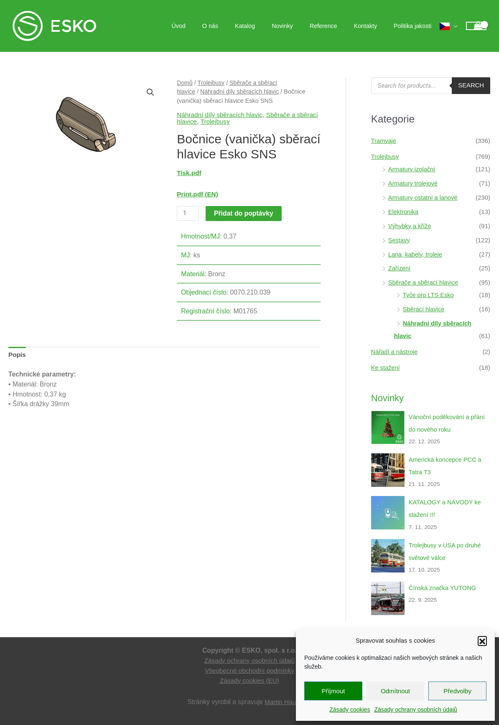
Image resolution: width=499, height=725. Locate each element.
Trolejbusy (212, 82)
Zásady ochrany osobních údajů (415, 709)
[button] (482, 640)
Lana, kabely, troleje (416, 253)
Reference (335, 26)
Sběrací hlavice (424, 308)
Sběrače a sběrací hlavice (424, 281)
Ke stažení (386, 366)
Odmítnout (395, 690)
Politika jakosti (415, 26)
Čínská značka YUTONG (443, 586)
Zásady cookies (349, 709)
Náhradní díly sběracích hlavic (241, 91)
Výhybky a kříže (410, 225)
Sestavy (399, 239)
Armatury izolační (412, 169)
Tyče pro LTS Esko (429, 294)
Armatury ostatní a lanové (424, 197)
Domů (185, 82)
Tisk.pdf (189, 172)
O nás (236, 26)
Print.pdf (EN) (198, 194)
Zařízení (399, 267)
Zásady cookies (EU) (249, 678)
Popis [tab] (17, 355)
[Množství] (188, 213)
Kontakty (372, 26)
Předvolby (457, 690)
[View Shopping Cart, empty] (476, 26)
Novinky (299, 26)
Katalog (267, 26)
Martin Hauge (284, 700)
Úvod (209, 26)
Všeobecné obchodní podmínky (250, 668)
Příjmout (333, 690)
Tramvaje (384, 140)
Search (471, 85)
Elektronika (403, 211)
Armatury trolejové (413, 183)
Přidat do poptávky (244, 212)
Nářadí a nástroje (395, 350)
